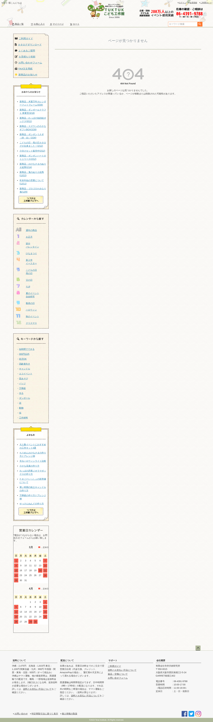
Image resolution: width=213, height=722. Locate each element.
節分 (28, 243)
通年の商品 (31, 230)
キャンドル (24, 368)
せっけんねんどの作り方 (32, 503)
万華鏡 (22, 388)
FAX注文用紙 (25, 68)
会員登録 (193, 3)
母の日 (29, 273)
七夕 (28, 286)
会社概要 (160, 660)
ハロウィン (31, 310)
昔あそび (23, 378)
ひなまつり (31, 253)
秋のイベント (32, 316)
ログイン (182, 3)
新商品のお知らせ (27, 74)
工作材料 (23, 417)
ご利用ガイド (206, 3)
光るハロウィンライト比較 (33, 461)
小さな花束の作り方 (29, 466)
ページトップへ (198, 648)
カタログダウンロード (30, 44)
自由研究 (30, 296)
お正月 (29, 237)
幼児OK (23, 359)
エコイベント (25, 373)
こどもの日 (31, 270)
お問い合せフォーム (118, 678)
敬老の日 (30, 303)
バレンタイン (32, 247)
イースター (31, 263)
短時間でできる (27, 349)
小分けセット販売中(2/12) (32, 151)
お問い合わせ (21, 713)
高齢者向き (24, 364)
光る (21, 393)
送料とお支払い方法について (37, 689)
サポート (112, 660)
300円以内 (24, 354)
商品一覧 (18, 24)
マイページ (57, 24)
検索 (199, 24)
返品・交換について (118, 674)
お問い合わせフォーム (30, 62)
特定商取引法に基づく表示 (45, 713)
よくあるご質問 (26, 50)
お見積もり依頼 (27, 56)
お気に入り (38, 24)
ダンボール (24, 398)
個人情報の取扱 (69, 713)
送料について (19, 660)
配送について (67, 660)
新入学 (29, 260)
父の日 (29, 280)
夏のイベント (32, 293)
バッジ (22, 383)
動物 (21, 408)
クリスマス (31, 323)
